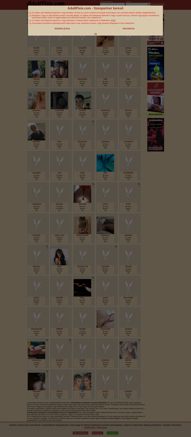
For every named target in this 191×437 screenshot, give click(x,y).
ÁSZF (113, 20)
